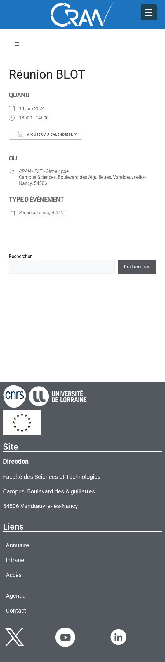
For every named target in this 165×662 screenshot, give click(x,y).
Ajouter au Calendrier (45, 134)
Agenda (16, 595)
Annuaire (17, 545)
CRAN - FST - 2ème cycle (44, 171)
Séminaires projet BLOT (42, 212)
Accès (14, 574)
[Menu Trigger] (149, 12)
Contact (16, 610)
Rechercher (20, 256)
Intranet (16, 560)
